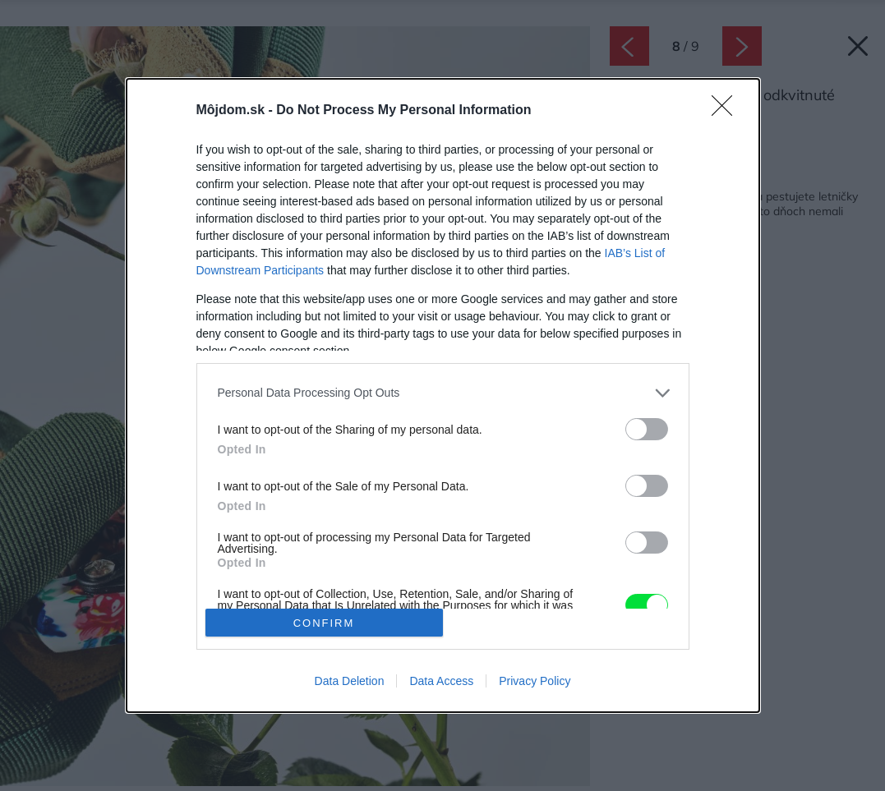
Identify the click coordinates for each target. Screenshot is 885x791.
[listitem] (443, 393)
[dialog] (443, 396)
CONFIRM (324, 623)
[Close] (727, 110)
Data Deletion (350, 681)
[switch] (646, 429)
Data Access (441, 681)
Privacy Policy (534, 681)
